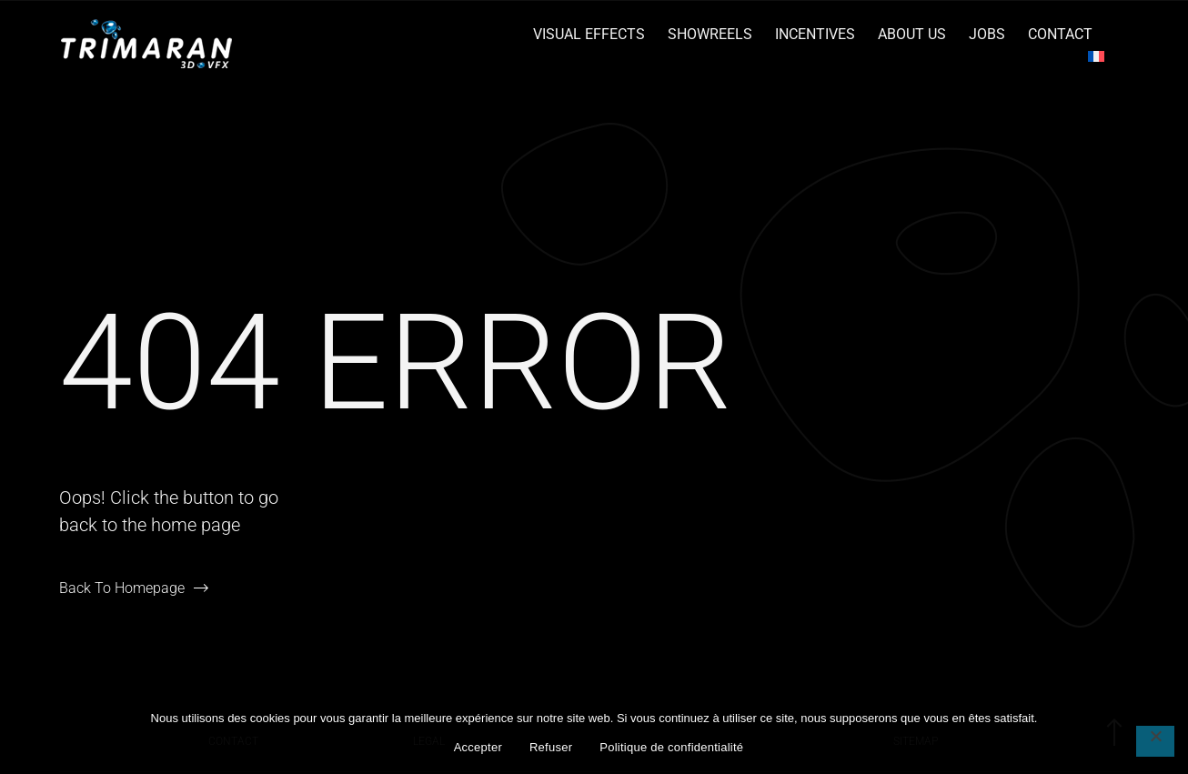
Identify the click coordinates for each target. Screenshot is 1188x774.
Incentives (815, 34)
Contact (1060, 34)
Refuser (550, 747)
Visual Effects (589, 34)
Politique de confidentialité (671, 747)
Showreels (710, 34)
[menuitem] (1096, 56)
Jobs (987, 34)
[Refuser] (1155, 741)
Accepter (478, 747)
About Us (912, 34)
